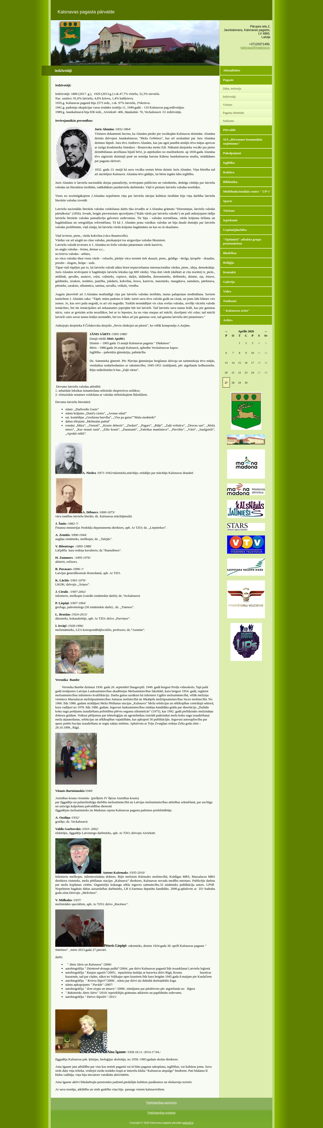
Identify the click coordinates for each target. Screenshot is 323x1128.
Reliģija (228, 262)
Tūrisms (229, 210)
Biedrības (229, 253)
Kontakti (229, 272)
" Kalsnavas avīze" (236, 310)
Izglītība (229, 163)
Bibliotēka (230, 182)
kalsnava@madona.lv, (255, 47)
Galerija (229, 282)
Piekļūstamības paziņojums (161, 1102)
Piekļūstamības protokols (161, 1112)
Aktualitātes (231, 70)
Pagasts (228, 80)
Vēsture (227, 104)
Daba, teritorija (232, 88)
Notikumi (229, 301)
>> (266, 332)
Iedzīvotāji (229, 96)
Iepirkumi (230, 220)
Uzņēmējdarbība (235, 230)
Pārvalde (229, 130)
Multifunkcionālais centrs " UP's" (247, 191)
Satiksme (228, 121)
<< (226, 332)
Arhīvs (228, 320)
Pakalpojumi (232, 153)
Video (227, 291)
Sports (227, 201)
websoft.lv (187, 1122)
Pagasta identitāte (233, 113)
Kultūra (228, 172)
